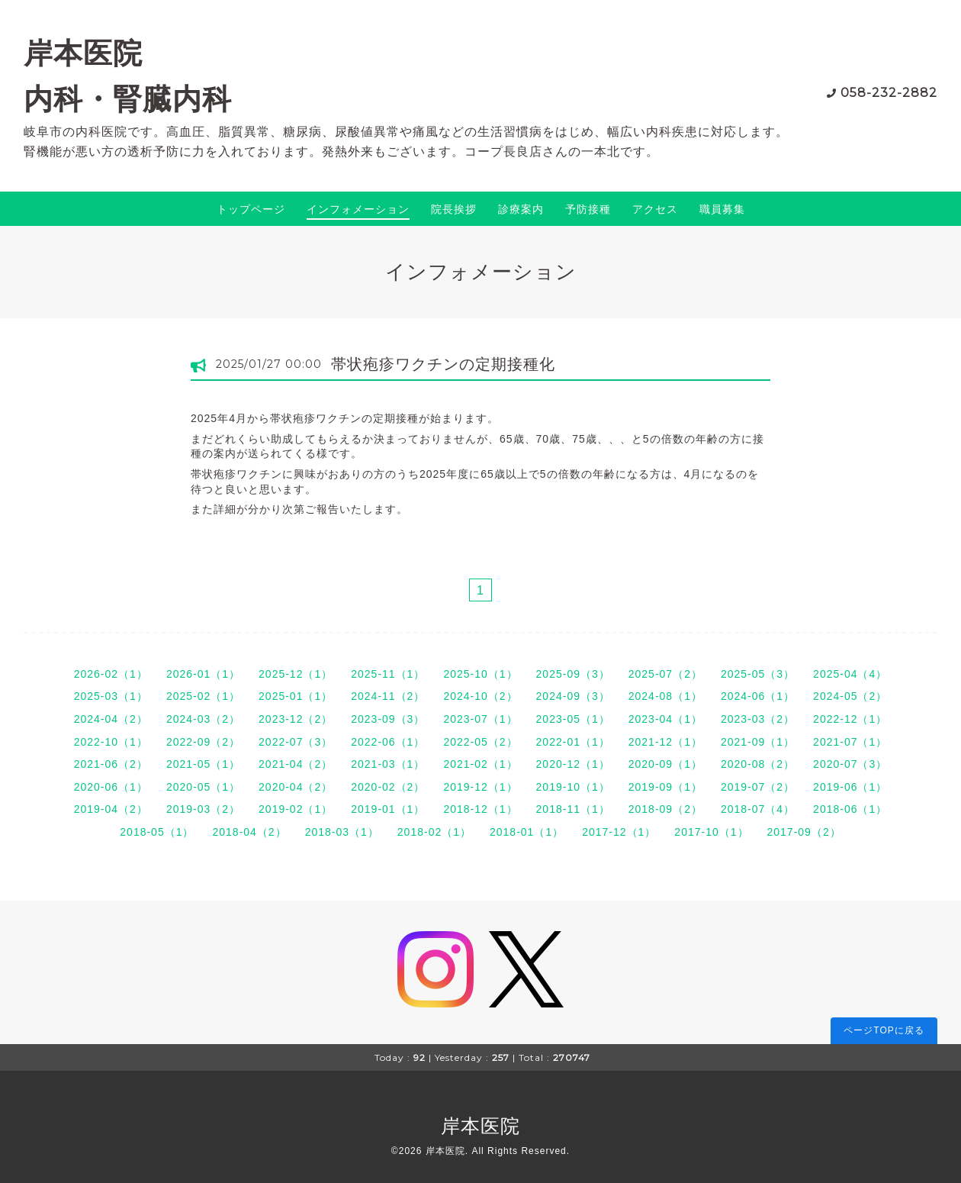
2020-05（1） (203, 787)
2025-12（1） (296, 674)
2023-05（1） (573, 719)
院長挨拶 (454, 209)
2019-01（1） (388, 809)
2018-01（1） (527, 832)
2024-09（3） (573, 696)
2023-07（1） (480, 719)
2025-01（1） (296, 696)
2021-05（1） (203, 764)
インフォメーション (358, 209)
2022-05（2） (480, 742)
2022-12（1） (850, 719)
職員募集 (722, 209)
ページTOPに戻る (884, 1030)
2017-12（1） (619, 832)
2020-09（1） (665, 764)
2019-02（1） (296, 809)
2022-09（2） (203, 742)
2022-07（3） (296, 742)
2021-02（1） (480, 764)
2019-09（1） (665, 787)
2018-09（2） (665, 809)
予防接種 (588, 209)
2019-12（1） (480, 787)
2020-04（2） (296, 787)
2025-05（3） (758, 674)
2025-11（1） (388, 674)
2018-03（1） (342, 832)
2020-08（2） (758, 764)
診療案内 (521, 209)
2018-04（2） (249, 832)
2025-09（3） (573, 674)
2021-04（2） (296, 764)
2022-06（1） (388, 742)
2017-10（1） (711, 832)
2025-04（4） (850, 674)
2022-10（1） (111, 742)
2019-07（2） (758, 787)
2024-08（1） (665, 696)
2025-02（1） (203, 696)
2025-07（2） (665, 674)
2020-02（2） (388, 787)
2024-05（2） (850, 696)
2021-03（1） (388, 764)
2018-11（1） (573, 809)
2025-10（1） (480, 674)
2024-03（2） (203, 719)
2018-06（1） (850, 809)
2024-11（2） (388, 696)
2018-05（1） (157, 832)
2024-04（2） (111, 719)
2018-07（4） (758, 809)
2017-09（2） (804, 832)
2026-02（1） (111, 674)
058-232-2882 (888, 92)
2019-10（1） (573, 787)
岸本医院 (480, 1125)
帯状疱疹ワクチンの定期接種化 (443, 364)
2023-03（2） (758, 719)
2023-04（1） (665, 719)
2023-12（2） (296, 719)
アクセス (655, 209)
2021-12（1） (665, 742)
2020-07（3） (850, 764)
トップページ (251, 209)
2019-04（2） (111, 809)
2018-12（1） (480, 809)
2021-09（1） (758, 742)
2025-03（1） (111, 696)
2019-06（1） (850, 787)
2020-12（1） (573, 764)
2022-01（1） (573, 742)
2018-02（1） (434, 832)
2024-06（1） (758, 696)
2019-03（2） (203, 809)
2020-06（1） (111, 787)
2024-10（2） (480, 696)
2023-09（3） (388, 719)
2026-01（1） (203, 674)
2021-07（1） (850, 742)
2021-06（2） (111, 764)
